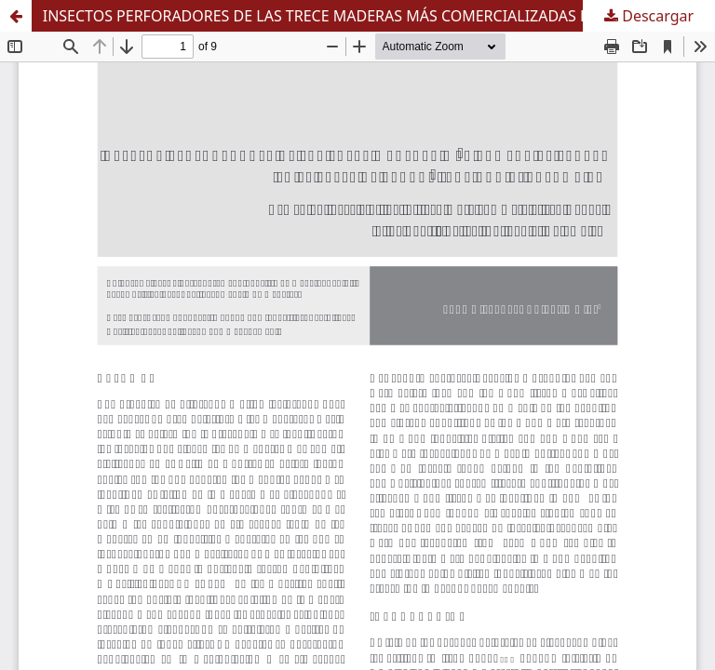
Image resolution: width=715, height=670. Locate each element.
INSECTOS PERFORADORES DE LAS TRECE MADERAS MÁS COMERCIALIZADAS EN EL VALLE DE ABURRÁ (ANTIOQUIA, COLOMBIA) (379, 16)
